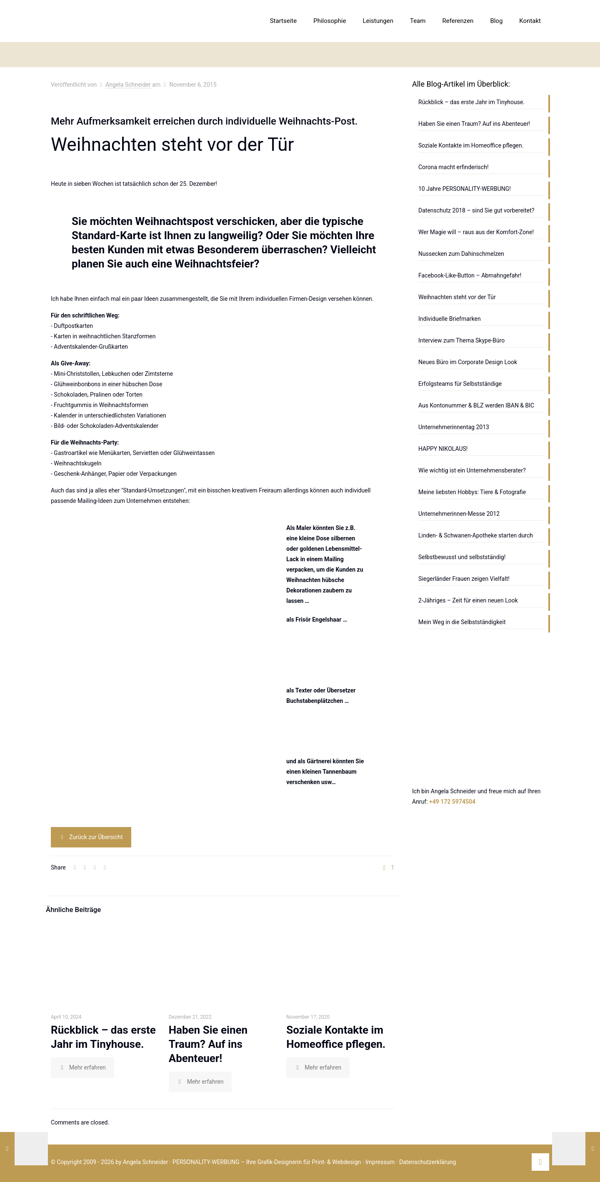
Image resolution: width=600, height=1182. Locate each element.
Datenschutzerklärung (427, 1162)
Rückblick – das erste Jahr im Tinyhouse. (471, 102)
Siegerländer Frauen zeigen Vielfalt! (464, 578)
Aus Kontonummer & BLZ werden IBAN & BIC (476, 405)
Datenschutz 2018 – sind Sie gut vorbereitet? (476, 210)
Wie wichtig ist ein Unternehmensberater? (472, 470)
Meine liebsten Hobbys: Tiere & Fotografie (472, 492)
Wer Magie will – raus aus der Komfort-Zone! (476, 232)
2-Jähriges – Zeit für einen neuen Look (468, 600)
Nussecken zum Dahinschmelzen (461, 253)
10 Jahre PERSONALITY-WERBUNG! (464, 188)
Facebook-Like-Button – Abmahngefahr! (469, 275)
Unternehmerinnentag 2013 (453, 427)
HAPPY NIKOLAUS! (443, 448)
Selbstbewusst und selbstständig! (461, 557)
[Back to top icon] (540, 1162)
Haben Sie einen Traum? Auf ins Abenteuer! (208, 1044)
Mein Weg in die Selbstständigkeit (462, 622)
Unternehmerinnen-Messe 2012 (459, 513)
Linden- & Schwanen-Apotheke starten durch (475, 535)
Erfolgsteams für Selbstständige (460, 383)
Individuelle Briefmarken (449, 318)
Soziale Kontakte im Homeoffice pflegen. (470, 145)
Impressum (380, 1162)
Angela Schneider (128, 84)
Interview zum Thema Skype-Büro (461, 340)
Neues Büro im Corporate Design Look (467, 362)
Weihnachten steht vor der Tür (457, 297)
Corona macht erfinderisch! (453, 167)
